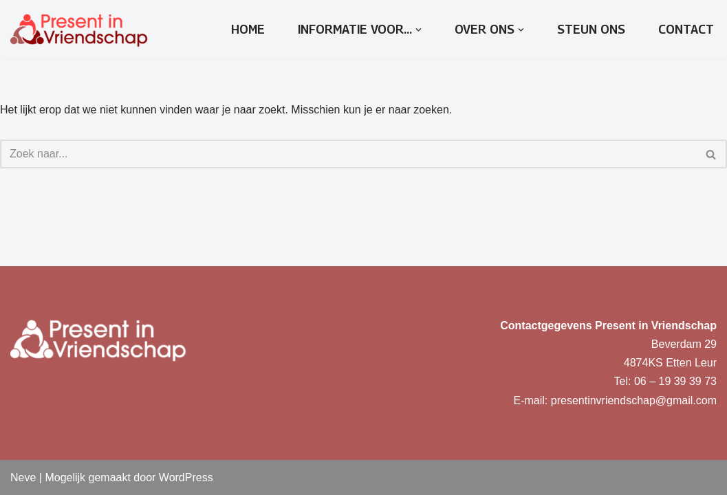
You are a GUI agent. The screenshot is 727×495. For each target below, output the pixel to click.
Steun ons (591, 29)
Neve (23, 477)
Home (248, 29)
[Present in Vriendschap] (79, 29)
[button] (418, 30)
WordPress (186, 477)
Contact (686, 29)
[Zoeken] (348, 154)
